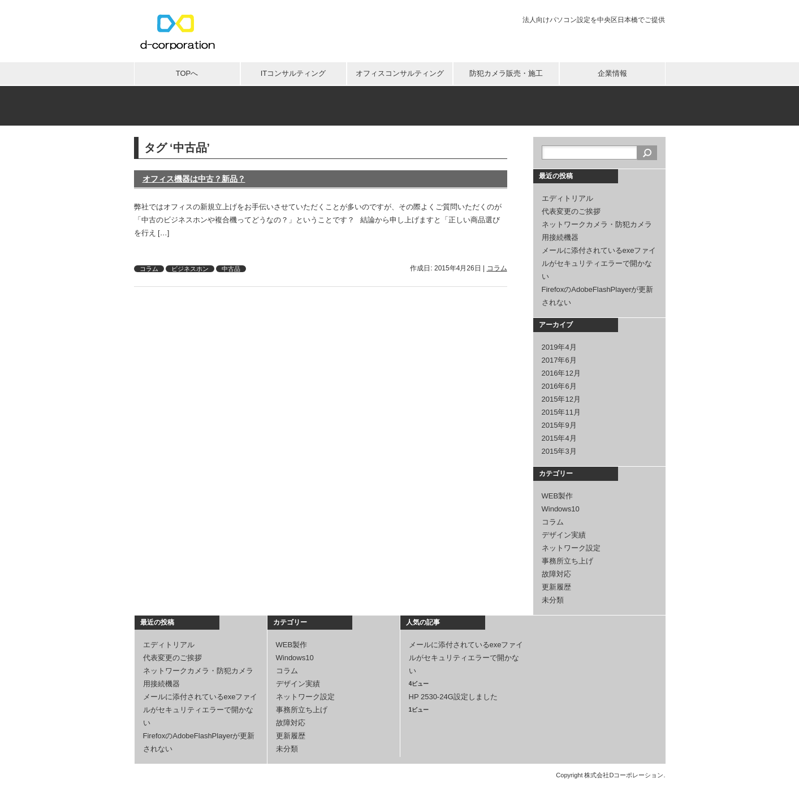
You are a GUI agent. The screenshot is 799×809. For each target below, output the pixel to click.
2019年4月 (559, 347)
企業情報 (612, 73)
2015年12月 (561, 399)
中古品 (231, 268)
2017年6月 (559, 360)
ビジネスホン (190, 268)
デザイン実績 (564, 535)
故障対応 (556, 574)
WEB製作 (557, 496)
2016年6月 (559, 386)
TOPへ (187, 73)
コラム (149, 268)
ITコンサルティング (293, 73)
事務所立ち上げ (567, 561)
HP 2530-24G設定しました (453, 696)
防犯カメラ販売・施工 (506, 73)
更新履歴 (556, 587)
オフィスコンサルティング (400, 73)
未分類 (553, 600)
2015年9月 (559, 425)
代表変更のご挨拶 (571, 211)
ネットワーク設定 (571, 548)
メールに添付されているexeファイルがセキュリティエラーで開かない (599, 263)
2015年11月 (561, 412)
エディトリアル (567, 198)
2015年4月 (559, 438)
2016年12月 (561, 373)
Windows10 (561, 509)
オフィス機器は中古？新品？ (193, 178)
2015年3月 (559, 451)
